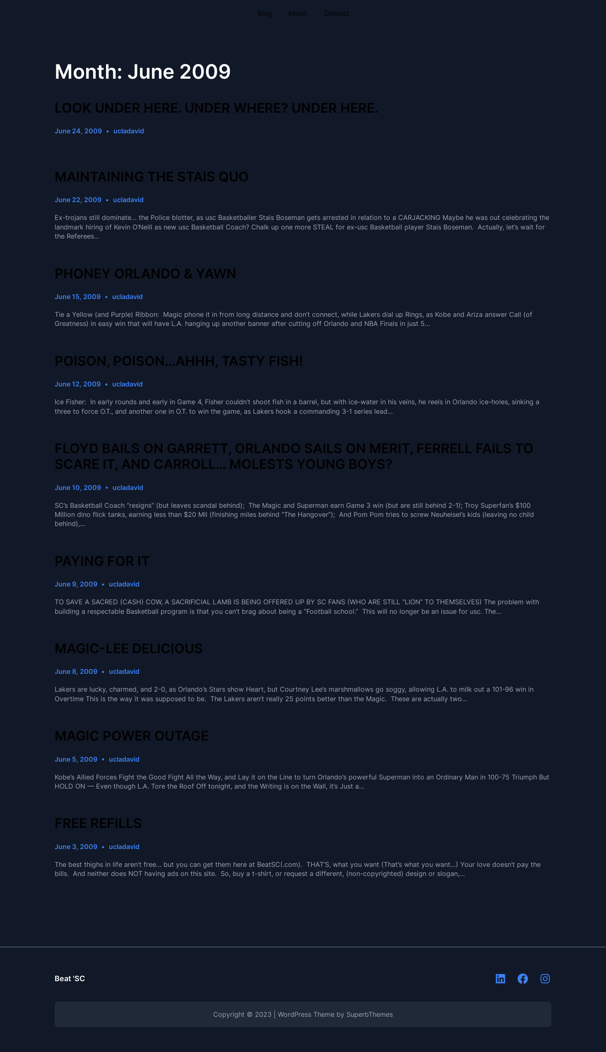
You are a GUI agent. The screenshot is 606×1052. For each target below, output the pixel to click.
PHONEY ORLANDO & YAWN (145, 274)
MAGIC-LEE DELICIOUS (129, 648)
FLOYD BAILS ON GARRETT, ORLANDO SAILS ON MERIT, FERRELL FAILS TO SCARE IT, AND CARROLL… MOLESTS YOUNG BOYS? (294, 456)
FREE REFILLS (98, 823)
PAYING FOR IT (102, 561)
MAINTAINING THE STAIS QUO (152, 177)
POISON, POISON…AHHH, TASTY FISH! (179, 361)
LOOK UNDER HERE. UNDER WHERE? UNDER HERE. (216, 108)
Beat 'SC (70, 978)
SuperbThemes (369, 1014)
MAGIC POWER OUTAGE (132, 736)
